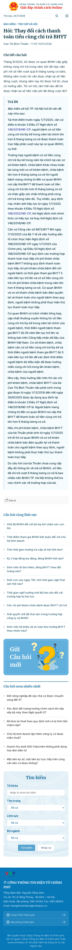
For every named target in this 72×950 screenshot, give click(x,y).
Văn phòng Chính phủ (35, 922)
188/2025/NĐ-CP (19, 213)
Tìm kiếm (26, 847)
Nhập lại (46, 847)
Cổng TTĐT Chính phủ (35, 915)
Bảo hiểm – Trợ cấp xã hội (20, 24)
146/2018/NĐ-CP (19, 129)
